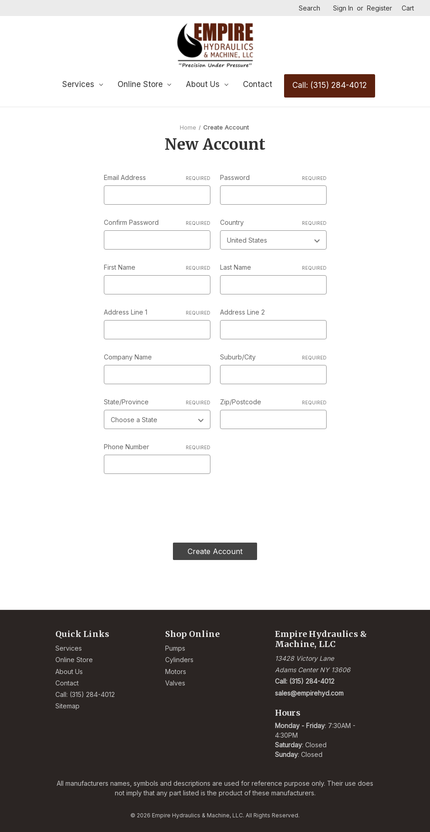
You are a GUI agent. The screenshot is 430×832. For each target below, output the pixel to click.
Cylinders (179, 659)
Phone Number (157, 447)
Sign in (343, 8)
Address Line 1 (157, 312)
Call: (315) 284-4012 (329, 85)
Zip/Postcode (273, 402)
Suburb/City (273, 357)
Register (379, 8)
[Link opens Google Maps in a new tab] (325, 663)
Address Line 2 (242, 312)
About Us (207, 84)
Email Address (157, 178)
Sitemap (67, 705)
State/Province (157, 402)
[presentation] (173, 504)
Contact (257, 84)
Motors (175, 671)
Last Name (273, 267)
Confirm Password (157, 222)
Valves (175, 682)
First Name (157, 267)
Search (309, 8)
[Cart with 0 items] (407, 8)
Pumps (175, 648)
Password (273, 178)
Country (273, 222)
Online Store (145, 84)
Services (82, 84)
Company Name (128, 357)
